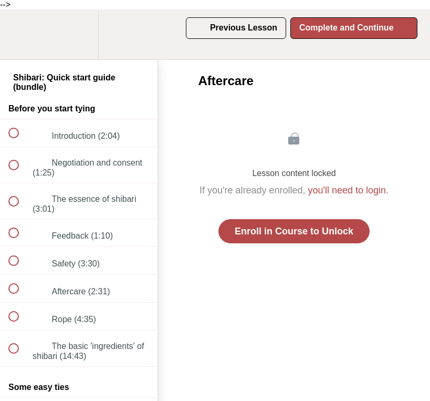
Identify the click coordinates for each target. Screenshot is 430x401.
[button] (19, 34)
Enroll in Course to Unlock (294, 231)
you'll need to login (347, 190)
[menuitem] (78, 34)
